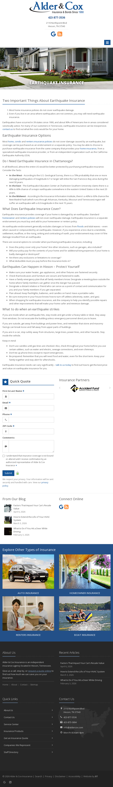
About (14, 684)
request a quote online (39, 670)
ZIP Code (8, 425)
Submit (8, 473)
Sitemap (34, 684)
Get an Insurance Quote (28, 738)
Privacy (48, 776)
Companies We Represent (28, 745)
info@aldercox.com (73, 727)
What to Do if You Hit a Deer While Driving (28, 531)
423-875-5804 (70, 722)
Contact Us (28, 717)
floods (80, 226)
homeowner (8, 217)
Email (6, 402)
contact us (7, 129)
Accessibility (74, 776)
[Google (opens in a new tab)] (53, 34)
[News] (59, 34)
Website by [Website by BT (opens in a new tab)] (90, 776)
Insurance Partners (74, 380)
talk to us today (63, 364)
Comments (8, 437)
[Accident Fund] (85, 388)
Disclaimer (60, 776)
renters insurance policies (39, 141)
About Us (28, 710)
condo (18, 141)
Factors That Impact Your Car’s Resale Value (28, 508)
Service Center (28, 724)
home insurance (88, 148)
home (11, 141)
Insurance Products (28, 731)
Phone (7, 414)
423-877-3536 (70, 717)
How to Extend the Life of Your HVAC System (28, 520)
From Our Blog (14, 499)
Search (38, 776)
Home (5, 684)
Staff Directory (28, 752)
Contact (23, 684)
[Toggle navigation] (107, 42)
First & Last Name (13, 390)
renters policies (27, 217)
